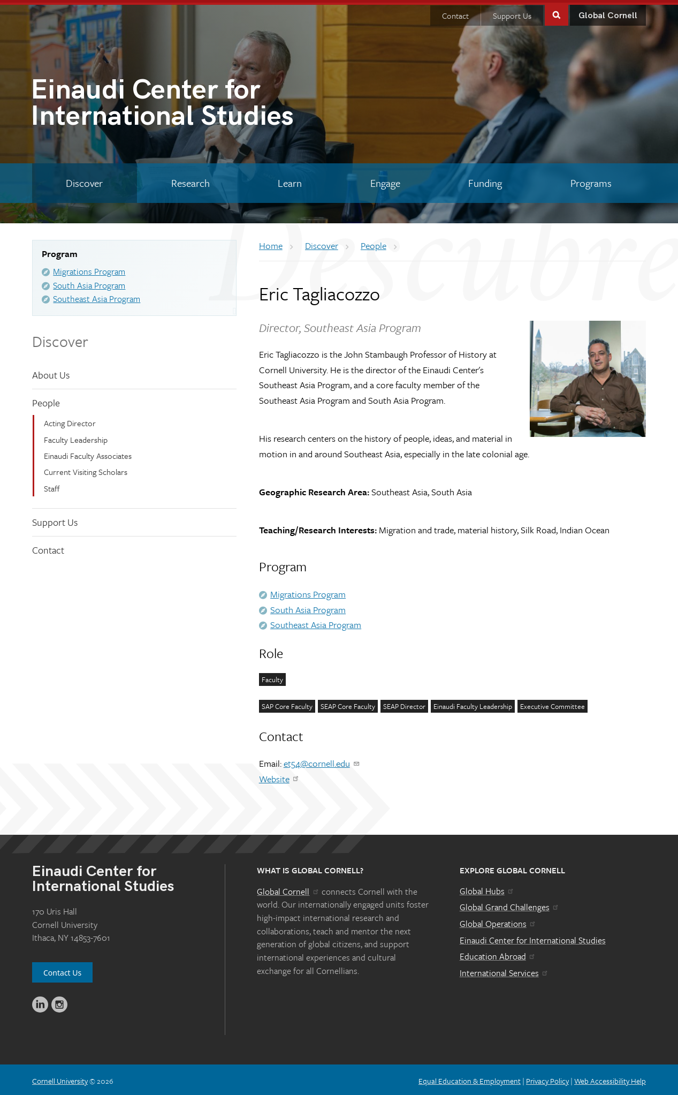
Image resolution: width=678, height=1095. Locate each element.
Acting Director (70, 420)
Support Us (512, 13)
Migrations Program (89, 268)
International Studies (185, 102)
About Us (51, 372)
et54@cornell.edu (322, 760)
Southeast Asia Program (96, 296)
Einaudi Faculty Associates (88, 453)
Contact (455, 13)
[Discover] (84, 180)
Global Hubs (487, 888)
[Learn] (290, 180)
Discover (60, 338)
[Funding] (485, 180)
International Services (504, 970)
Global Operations (498, 921)
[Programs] (591, 180)
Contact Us (62, 970)
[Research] (191, 180)
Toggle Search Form (556, 11)
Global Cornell (607, 13)
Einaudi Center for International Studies (533, 937)
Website (279, 776)
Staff (52, 486)
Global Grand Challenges (510, 904)
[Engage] (386, 180)
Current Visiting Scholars (85, 469)
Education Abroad (498, 953)
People (46, 399)
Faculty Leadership (76, 436)
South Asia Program (89, 282)
